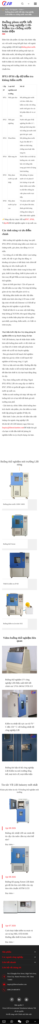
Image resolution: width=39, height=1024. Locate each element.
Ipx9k (6, 223)
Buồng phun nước (28, 47)
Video (21, 9)
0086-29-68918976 (11, 990)
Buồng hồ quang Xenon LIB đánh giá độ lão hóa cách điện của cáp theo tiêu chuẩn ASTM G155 (19, 885)
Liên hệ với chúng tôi (11, 967)
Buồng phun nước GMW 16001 (14, 504)
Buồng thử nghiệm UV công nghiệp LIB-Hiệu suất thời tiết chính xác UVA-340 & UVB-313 (19, 683)
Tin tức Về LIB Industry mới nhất (19, 784)
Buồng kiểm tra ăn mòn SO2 (13, 623)
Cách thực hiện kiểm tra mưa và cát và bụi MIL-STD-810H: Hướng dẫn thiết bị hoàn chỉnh (19, 933)
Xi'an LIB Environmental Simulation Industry (17, 1008)
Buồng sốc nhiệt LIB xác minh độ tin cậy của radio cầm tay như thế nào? (19, 836)
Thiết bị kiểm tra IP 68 (11, 584)
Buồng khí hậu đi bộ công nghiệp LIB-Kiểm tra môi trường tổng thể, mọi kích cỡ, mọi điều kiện (19, 770)
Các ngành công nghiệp (12, 957)
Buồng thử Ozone (9, 544)
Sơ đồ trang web (11, 1014)
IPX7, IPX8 (29, 219)
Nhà (6, 9)
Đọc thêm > (9, 845)
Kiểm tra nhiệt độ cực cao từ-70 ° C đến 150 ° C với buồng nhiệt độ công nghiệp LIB (19, 726)
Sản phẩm (6, 952)
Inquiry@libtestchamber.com (13, 428)
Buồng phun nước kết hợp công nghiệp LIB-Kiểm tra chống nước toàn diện (19, 13)
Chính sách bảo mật (25, 1014)
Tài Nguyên (13, 9)
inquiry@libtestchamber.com (14, 984)
